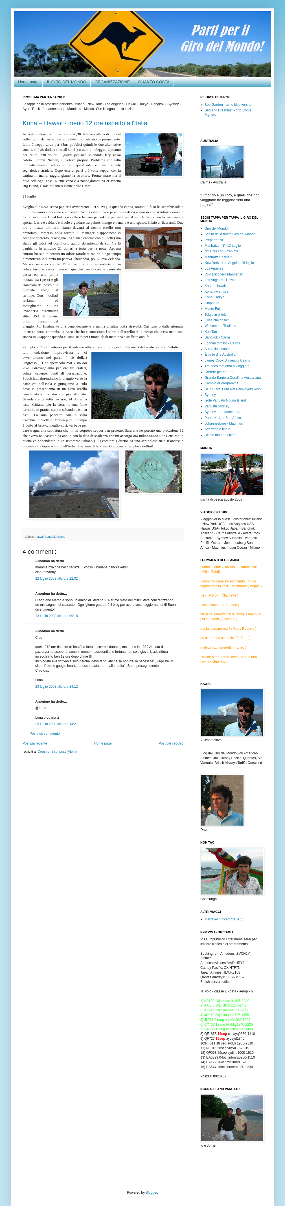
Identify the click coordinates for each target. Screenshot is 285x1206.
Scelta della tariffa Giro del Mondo (230, 234)
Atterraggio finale (217, 429)
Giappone (212, 303)
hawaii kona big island (50, 536)
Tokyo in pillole (216, 315)
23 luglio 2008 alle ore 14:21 (56, 724)
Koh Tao (211, 332)
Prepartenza (214, 240)
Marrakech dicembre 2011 (224, 919)
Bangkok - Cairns (218, 337)
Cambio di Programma (221, 383)
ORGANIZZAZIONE (112, 82)
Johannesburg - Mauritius (224, 423)
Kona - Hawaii (215, 286)
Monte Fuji (212, 309)
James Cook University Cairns (227, 360)
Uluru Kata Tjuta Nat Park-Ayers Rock (233, 389)
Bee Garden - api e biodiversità (228, 105)
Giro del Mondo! (217, 228)
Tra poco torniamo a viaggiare (227, 366)
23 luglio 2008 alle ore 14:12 (56, 687)
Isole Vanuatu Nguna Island (225, 400)
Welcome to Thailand (220, 326)
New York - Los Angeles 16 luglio (229, 263)
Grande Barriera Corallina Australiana (233, 378)
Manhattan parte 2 (218, 257)
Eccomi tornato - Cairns (222, 343)
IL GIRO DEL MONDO (66, 82)
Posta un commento (45, 734)
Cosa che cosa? (217, 320)
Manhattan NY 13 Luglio (223, 246)
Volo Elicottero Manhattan (224, 274)
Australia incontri (217, 349)
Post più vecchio (171, 743)
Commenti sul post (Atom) (57, 752)
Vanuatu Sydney (217, 406)
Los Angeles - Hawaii (220, 280)
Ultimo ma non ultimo (220, 435)
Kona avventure (216, 291)
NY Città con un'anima (221, 251)
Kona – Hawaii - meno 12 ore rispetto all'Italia (85, 123)
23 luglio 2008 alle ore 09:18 (56, 616)
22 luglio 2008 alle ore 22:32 (56, 578)
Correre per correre (219, 372)
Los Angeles (214, 268)
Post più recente (35, 743)
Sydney (210, 395)
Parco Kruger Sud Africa (223, 418)
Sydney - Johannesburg (222, 412)
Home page (28, 82)
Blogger (151, 1192)
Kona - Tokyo (214, 297)
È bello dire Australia (220, 355)
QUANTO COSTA (154, 82)
